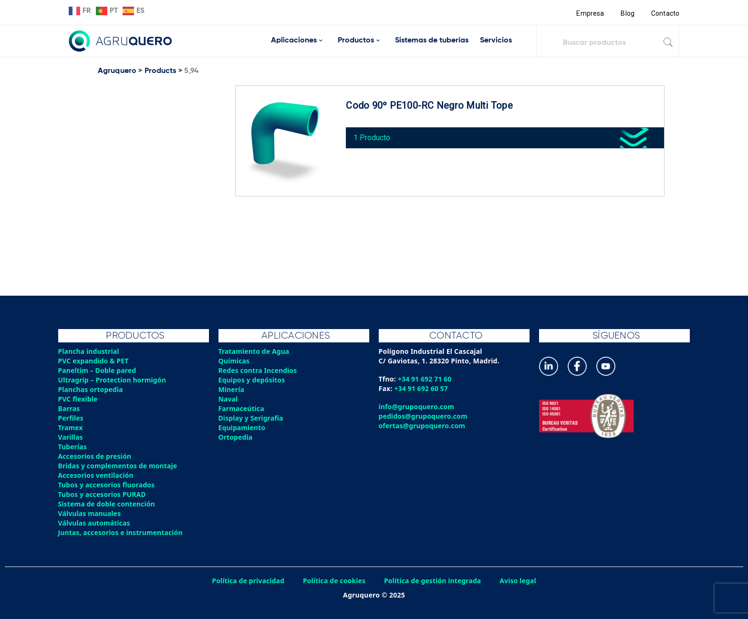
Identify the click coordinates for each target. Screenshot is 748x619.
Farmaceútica (241, 408)
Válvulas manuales (90, 513)
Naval (228, 398)
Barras (69, 408)
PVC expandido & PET (94, 360)
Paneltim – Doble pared (98, 370)
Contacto (665, 13)
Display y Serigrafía (251, 418)
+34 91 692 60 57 (422, 388)
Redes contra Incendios (258, 370)
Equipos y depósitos (252, 379)
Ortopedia (235, 437)
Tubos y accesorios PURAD (103, 494)
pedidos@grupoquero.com (424, 416)
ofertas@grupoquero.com (423, 425)
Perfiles (71, 418)
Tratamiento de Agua (254, 351)
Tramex (70, 427)
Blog (627, 13)
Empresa (589, 13)
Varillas (70, 437)
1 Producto (374, 135)
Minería (231, 389)
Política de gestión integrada (433, 580)
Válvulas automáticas (95, 522)
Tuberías (73, 446)
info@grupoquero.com (417, 406)
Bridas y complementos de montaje (118, 465)
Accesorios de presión (95, 456)
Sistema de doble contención (107, 503)
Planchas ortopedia (91, 389)
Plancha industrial (89, 351)
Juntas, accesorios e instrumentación (121, 532)
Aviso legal (520, 580)
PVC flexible (78, 398)
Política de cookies (333, 580)
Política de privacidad (246, 580)
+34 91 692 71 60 (425, 378)
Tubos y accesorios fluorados (107, 484)
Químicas (234, 360)
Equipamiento (242, 427)
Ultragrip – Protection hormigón (113, 379)
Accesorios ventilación (96, 475)
